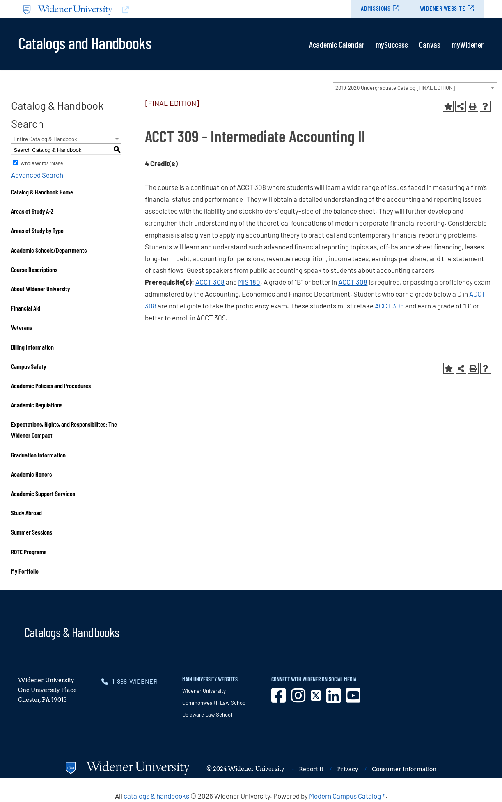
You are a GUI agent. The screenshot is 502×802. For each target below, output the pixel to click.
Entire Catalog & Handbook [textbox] (45, 139)
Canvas (429, 44)
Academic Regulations (36, 405)
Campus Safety (28, 366)
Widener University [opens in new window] (204, 691)
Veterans (21, 327)
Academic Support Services (43, 493)
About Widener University (40, 288)
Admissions (375, 8)
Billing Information (32, 347)
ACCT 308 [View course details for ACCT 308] (210, 282)
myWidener (468, 44)
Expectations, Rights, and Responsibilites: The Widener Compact (64, 429)
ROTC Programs (28, 551)
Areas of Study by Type (37, 230)
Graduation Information (38, 455)
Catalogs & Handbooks (71, 632)
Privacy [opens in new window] (347, 769)
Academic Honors (31, 474)
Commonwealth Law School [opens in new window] (214, 702)
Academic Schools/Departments (49, 250)
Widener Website (442, 8)
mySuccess (392, 44)
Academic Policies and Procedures (51, 385)
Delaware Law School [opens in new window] (207, 714)
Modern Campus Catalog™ (347, 796)
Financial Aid (25, 308)
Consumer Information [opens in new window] (404, 769)
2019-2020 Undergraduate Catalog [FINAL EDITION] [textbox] (395, 88)
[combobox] (415, 87)
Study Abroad (26, 512)
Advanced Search (37, 175)
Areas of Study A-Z (32, 211)
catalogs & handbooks (156, 796)
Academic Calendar (336, 44)
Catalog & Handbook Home (42, 192)
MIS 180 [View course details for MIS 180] (249, 282)
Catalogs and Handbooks (84, 42)
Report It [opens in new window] (311, 769)
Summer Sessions (31, 532)
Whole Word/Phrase (42, 163)
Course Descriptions (34, 269)
